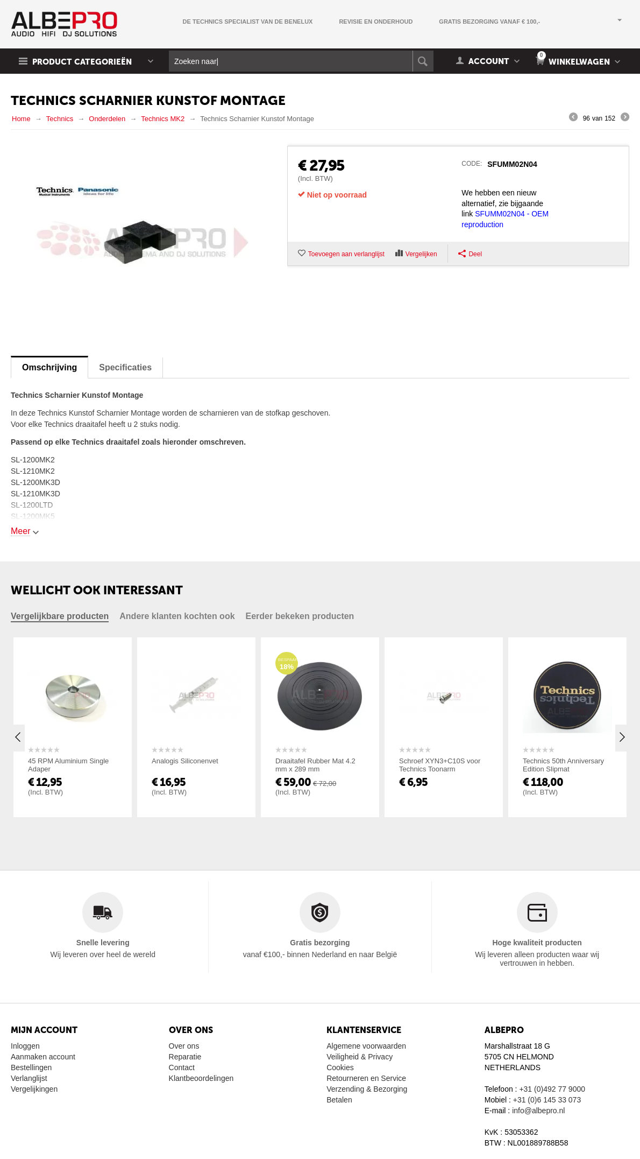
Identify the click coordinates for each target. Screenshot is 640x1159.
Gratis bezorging (320, 942)
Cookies (340, 1067)
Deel (470, 254)
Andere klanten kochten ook (176, 616)
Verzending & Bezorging (366, 1089)
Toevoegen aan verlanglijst (346, 254)
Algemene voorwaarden (366, 1046)
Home (21, 119)
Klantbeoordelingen (201, 1078)
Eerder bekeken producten (300, 616)
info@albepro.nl (538, 1110)
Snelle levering (103, 942)
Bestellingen (31, 1067)
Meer (20, 531)
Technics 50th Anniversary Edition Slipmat (563, 765)
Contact (182, 1067)
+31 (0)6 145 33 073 (547, 1099)
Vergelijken (421, 254)
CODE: (471, 163)
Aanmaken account (43, 1056)
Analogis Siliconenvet (185, 761)
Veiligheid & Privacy (359, 1056)
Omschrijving (49, 367)
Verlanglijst (29, 1078)
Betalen (339, 1099)
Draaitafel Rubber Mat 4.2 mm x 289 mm (315, 765)
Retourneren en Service (366, 1078)
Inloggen (25, 1046)
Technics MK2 (162, 119)
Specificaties (125, 367)
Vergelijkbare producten (60, 616)
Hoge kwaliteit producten (536, 942)
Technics (60, 119)
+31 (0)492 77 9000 (552, 1089)
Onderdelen (107, 119)
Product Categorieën (82, 62)
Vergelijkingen (34, 1089)
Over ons (184, 1046)
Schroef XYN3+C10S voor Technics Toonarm (439, 765)
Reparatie (185, 1056)
